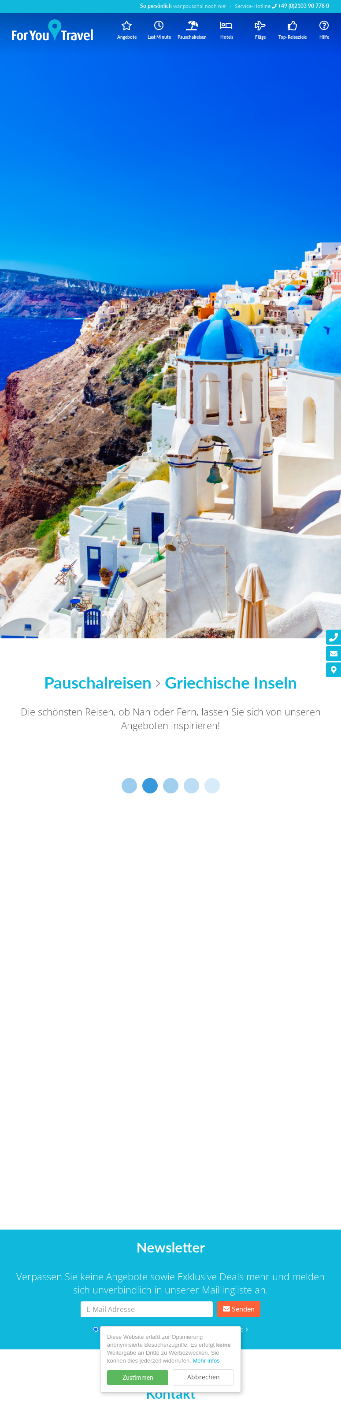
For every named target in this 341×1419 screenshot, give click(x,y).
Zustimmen (137, 1377)
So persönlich (156, 6)
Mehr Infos (206, 1360)
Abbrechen (203, 1377)
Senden (239, 1308)
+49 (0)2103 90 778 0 (300, 6)
